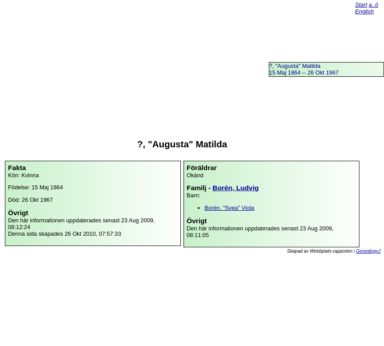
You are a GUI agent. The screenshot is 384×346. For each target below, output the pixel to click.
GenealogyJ (368, 251)
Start (361, 4)
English (364, 11)
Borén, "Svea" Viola (229, 207)
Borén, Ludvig (236, 188)
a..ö (373, 4)
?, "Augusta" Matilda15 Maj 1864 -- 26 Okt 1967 (304, 69)
